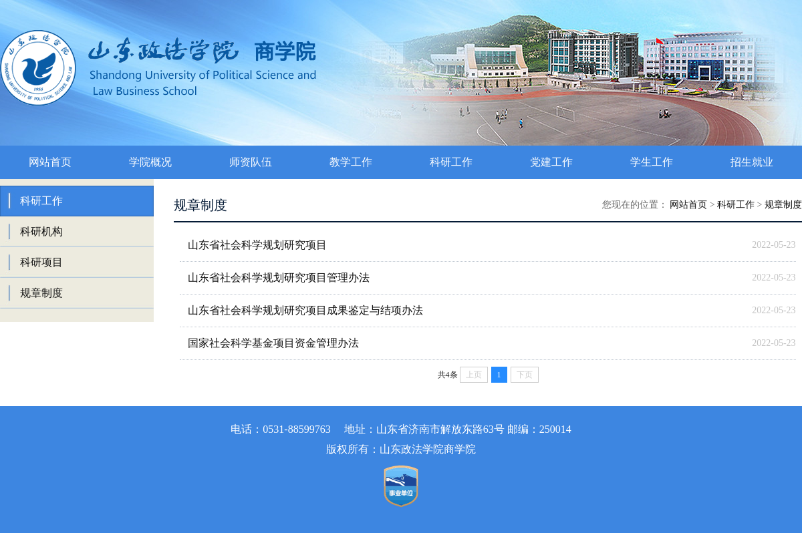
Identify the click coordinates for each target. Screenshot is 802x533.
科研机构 (41, 231)
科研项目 (41, 262)
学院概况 (150, 162)
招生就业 (751, 162)
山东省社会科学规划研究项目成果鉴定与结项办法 (305, 310)
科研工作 (451, 162)
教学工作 (350, 162)
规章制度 (41, 293)
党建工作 (551, 162)
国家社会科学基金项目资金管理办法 (273, 343)
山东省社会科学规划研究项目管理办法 (279, 277)
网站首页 (50, 162)
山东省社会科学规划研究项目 (257, 244)
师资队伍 (250, 162)
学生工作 (651, 162)
